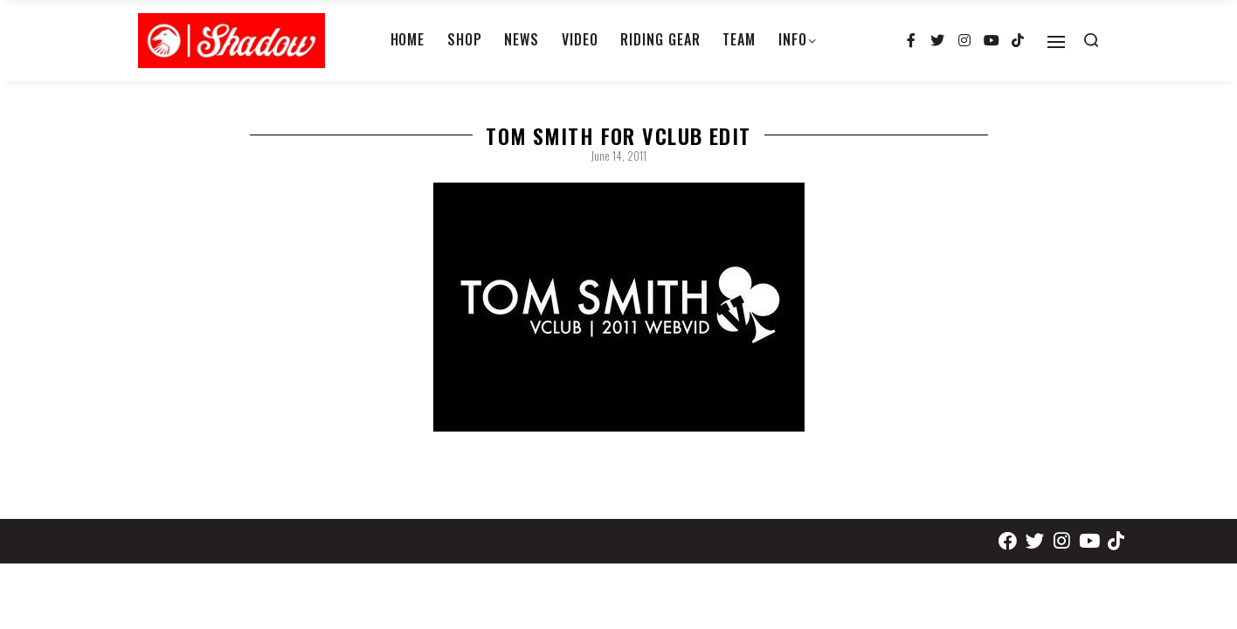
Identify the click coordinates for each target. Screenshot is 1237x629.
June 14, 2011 (618, 155)
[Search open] (1091, 40)
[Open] (1056, 42)
